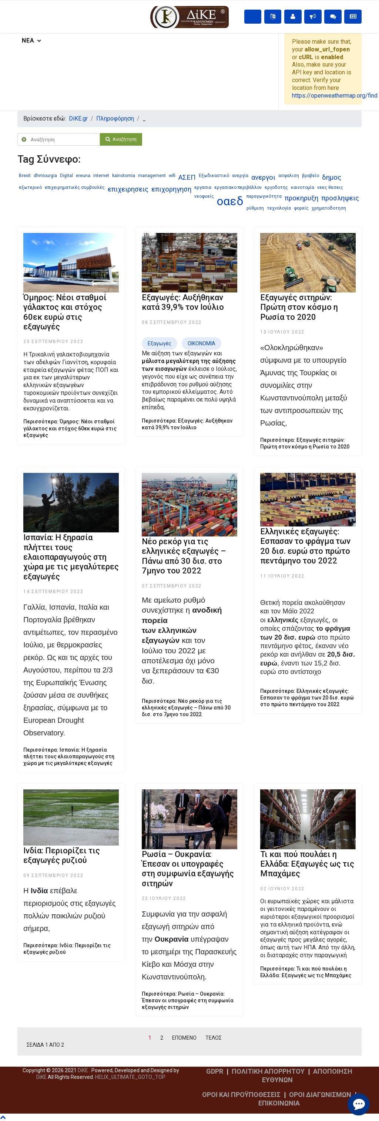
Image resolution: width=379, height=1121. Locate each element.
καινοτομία (302, 187)
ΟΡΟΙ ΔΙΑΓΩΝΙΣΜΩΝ (320, 1094)
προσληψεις (340, 198)
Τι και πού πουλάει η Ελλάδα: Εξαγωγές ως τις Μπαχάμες (307, 864)
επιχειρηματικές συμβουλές (75, 187)
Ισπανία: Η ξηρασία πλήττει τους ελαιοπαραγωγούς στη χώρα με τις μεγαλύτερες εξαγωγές (71, 557)
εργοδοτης (276, 187)
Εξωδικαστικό (214, 175)
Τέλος (213, 1038)
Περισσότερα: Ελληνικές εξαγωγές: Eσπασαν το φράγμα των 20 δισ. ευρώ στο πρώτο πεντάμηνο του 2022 (307, 697)
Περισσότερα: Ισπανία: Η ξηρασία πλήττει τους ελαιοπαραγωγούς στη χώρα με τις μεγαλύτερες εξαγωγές (68, 756)
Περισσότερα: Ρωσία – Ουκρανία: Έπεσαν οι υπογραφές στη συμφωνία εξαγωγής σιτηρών (188, 1000)
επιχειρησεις (128, 189)
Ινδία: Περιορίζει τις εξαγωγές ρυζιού (61, 855)
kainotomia (123, 175)
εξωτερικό (30, 187)
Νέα (28, 40)
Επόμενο (184, 1038)
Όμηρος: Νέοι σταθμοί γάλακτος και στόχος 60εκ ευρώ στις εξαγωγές (65, 312)
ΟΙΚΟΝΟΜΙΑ (201, 343)
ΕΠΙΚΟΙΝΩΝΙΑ (279, 1103)
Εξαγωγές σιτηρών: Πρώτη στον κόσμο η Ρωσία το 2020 (299, 307)
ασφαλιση (288, 175)
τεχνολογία (279, 208)
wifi (172, 175)
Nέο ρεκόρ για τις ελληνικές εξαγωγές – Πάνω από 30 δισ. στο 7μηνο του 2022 (184, 556)
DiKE (83, 1070)
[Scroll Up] (129, 1077)
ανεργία (240, 175)
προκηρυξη (301, 198)
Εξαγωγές (159, 343)
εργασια (202, 187)
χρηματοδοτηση (329, 208)
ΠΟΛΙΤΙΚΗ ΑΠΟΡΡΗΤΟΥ (268, 1071)
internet (101, 175)
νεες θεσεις (330, 187)
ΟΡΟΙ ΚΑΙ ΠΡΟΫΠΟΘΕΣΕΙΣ (241, 1094)
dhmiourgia (45, 175)
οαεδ (230, 201)
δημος (331, 177)
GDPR (214, 1071)
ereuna (83, 175)
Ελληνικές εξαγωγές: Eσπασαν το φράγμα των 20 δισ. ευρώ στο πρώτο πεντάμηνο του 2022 (305, 546)
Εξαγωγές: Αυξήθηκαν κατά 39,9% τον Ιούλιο (183, 302)
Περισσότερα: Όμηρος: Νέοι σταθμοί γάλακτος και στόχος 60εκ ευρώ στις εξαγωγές (70, 428)
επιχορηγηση (171, 189)
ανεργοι (263, 177)
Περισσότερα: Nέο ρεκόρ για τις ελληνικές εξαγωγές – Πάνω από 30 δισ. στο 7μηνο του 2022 (186, 707)
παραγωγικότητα (264, 196)
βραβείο (310, 175)
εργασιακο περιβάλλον (238, 187)
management (152, 175)
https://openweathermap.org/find (335, 95)
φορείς (301, 208)
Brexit (25, 175)
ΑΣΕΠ (187, 177)
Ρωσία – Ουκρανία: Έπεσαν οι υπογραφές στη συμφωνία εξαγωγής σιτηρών (188, 869)
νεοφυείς (204, 196)
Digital (66, 175)
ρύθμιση (255, 208)
